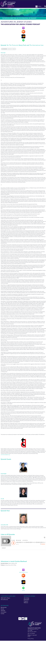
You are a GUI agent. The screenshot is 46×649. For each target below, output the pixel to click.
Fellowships (26, 599)
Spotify (23, 590)
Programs (26, 601)
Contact (2, 613)
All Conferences (4, 599)
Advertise (3, 610)
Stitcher (23, 585)
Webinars (26, 602)
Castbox (23, 578)
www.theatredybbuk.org (5, 454)
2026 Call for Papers (5, 598)
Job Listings (26, 598)
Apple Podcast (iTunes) (23, 572)
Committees (3, 612)
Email (29, 636)
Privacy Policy (31, 638)
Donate (2, 609)
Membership (4, 607)
